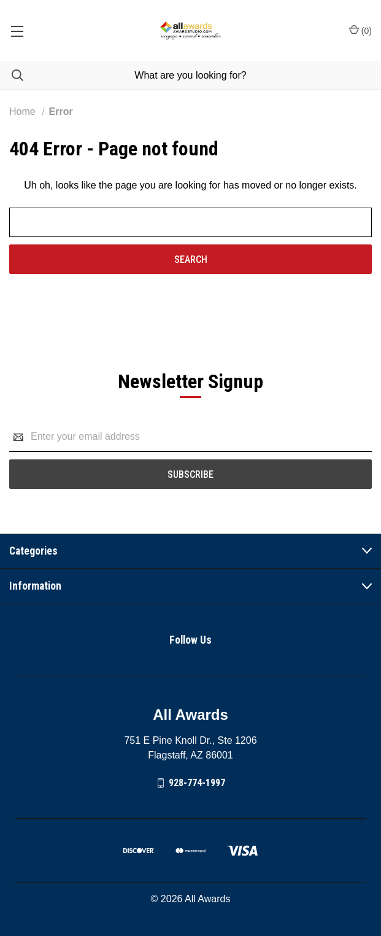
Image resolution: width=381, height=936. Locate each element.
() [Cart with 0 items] (360, 30)
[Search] (11, 75)
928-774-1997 (197, 783)
